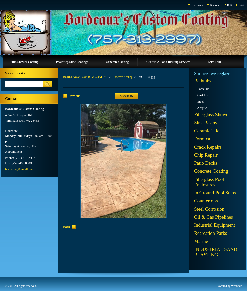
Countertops (206, 200)
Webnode (236, 285)
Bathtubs (202, 80)
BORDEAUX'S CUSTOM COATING (85, 76)
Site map (215, 4)
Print (241, 4)
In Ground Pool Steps (215, 192)
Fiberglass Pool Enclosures (209, 182)
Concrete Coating (211, 171)
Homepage (197, 4)
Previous (74, 96)
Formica (202, 138)
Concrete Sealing (123, 76)
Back (66, 227)
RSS (229, 4)
